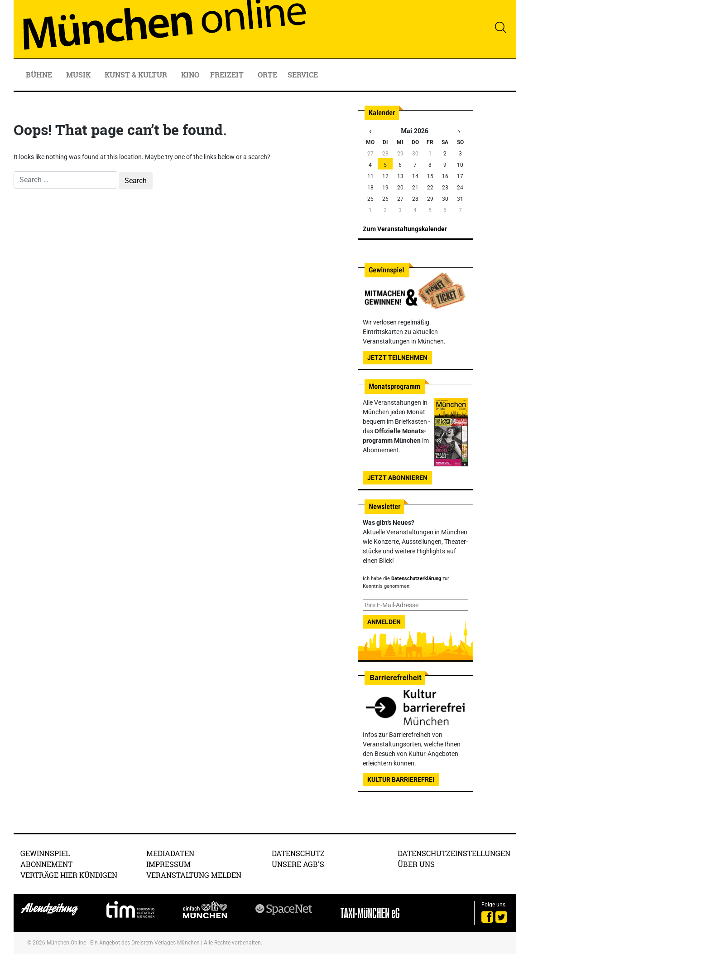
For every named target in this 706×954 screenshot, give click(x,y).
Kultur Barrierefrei (400, 779)
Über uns (416, 864)
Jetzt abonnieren (397, 477)
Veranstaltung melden (193, 875)
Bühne (40, 74)
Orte (267, 74)
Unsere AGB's (298, 864)
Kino (190, 74)
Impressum (168, 864)
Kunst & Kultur (137, 74)
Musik (79, 74)
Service (304, 74)
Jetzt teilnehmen (397, 357)
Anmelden (384, 621)
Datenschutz (298, 853)
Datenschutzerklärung (416, 578)
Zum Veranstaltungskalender (405, 228)
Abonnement (46, 864)
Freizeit (227, 74)
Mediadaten (170, 853)
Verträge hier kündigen (68, 875)
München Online (66, 942)
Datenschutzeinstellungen (454, 853)
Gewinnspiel (45, 853)
